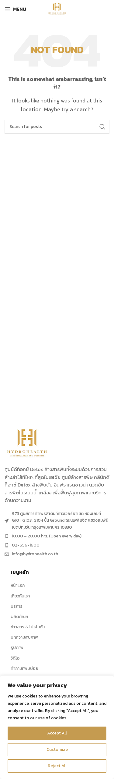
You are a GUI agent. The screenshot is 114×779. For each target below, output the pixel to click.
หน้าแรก (18, 585)
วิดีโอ (15, 658)
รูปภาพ (17, 647)
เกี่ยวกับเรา (20, 596)
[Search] (57, 127)
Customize (57, 749)
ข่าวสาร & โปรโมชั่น (28, 627)
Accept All (57, 733)
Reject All (57, 766)
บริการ (16, 606)
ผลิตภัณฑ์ (19, 617)
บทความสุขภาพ (24, 637)
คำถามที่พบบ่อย (24, 668)
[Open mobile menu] (15, 9)
